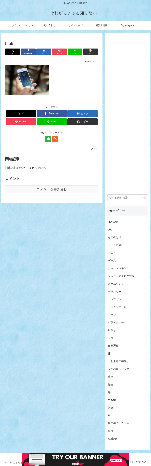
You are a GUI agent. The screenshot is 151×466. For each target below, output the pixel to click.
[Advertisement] (127, 110)
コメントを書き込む (52, 189)
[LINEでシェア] (75, 52)
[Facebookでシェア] (28, 52)
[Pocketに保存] (59, 52)
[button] (90, 52)
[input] (127, 197)
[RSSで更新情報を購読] (55, 139)
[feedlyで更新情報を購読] (48, 139)
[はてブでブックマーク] (43, 52)
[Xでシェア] (12, 52)
